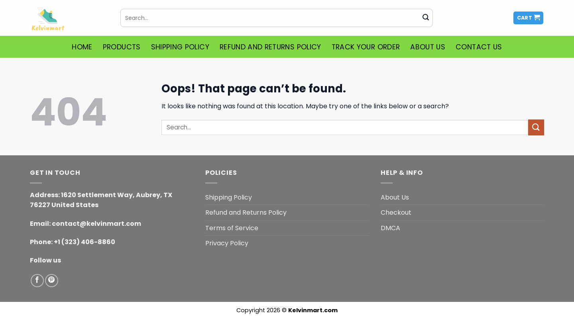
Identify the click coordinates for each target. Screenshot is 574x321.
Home (82, 47)
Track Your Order (366, 47)
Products (122, 47)
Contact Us (479, 47)
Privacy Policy (226, 243)
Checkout (396, 212)
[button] (528, 18)
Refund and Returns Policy (270, 47)
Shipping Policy (180, 47)
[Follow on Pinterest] (51, 280)
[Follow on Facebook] (37, 280)
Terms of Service (231, 228)
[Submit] (425, 18)
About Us (427, 47)
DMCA (390, 228)
